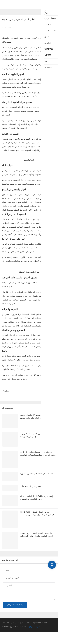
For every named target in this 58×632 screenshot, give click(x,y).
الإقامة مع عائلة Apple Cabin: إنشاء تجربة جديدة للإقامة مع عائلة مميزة (36, 497)
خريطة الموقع (34, 627)
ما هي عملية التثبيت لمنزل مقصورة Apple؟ (37, 473)
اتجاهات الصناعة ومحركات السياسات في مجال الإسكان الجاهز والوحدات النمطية (36, 416)
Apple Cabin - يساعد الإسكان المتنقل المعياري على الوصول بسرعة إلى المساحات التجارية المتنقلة (37, 513)
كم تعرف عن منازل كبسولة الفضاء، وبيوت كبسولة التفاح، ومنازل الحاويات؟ (36, 435)
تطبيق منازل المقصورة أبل (30, 486)
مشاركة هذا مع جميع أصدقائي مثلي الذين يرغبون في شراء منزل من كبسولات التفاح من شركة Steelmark (38, 454)
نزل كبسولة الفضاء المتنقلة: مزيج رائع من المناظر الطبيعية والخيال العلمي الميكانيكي (36, 534)
